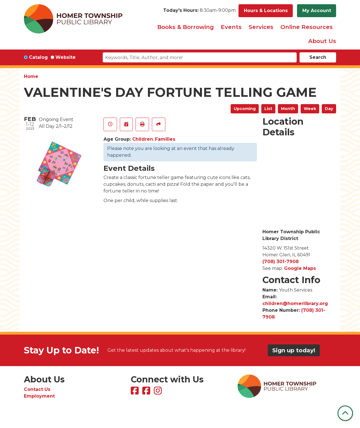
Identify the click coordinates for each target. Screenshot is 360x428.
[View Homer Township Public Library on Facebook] (135, 392)
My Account (316, 10)
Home (31, 76)
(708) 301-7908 (280, 261)
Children (142, 139)
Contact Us (37, 389)
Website (65, 57)
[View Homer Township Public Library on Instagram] (158, 392)
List (268, 108)
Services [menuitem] (261, 27)
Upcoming (245, 108)
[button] (199, 10)
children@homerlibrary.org (295, 303)
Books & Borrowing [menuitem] (185, 27)
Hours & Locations (266, 10)
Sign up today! (293, 350)
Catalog (38, 57)
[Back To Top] (345, 413)
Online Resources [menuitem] (306, 27)
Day (329, 108)
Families (165, 139)
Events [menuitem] (231, 27)
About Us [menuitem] (322, 41)
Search (317, 57)
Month (288, 108)
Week (310, 108)
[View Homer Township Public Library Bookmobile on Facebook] (147, 392)
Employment (39, 396)
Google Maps (300, 268)
